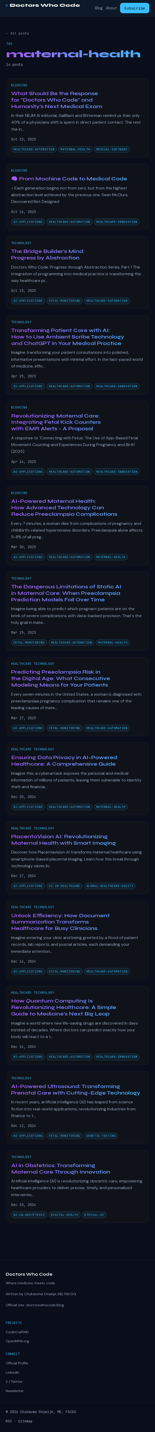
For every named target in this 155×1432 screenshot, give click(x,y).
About (111, 8)
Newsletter (15, 1391)
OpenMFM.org (17, 1341)
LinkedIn (12, 1372)
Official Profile (17, 1363)
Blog (99, 8)
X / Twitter (14, 1381)
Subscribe (134, 8)
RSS (9, 1421)
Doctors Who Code (43, 5)
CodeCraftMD (17, 1332)
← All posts (17, 33)
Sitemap (25, 1421)
